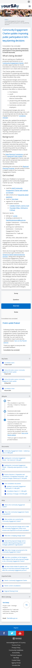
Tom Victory (6, 602)
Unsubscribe (16, 665)
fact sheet (15, 199)
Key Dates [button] (16, 359)
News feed (16, 306)
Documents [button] (16, 446)
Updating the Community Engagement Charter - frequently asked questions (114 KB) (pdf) (14, 467)
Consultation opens (9, 362)
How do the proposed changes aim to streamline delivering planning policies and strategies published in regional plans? (14, 543)
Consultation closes (9, 388)
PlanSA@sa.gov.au (12, 618)
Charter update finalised (11, 323)
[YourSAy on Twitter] (12, 633)
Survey (16, 293)
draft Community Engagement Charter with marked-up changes (17, 190)
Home (6, 19)
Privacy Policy (16, 648)
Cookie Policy (16, 660)
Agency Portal (16, 663)
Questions (16, 299)
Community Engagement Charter (13, 63)
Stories (16, 312)
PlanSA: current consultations (12, 586)
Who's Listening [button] (16, 597)
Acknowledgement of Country (16, 643)
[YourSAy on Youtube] (20, 633)
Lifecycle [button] (16, 396)
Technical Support (16, 655)
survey (15, 216)
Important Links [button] (16, 576)
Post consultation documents (13, 483)
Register (16, 628)
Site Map (16, 658)
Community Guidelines (16, 650)
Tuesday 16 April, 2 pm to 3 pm (19, 206)
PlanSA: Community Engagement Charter (15, 580)
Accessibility (16, 653)
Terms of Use (16, 645)
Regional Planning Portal (11, 591)
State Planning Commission (14, 154)
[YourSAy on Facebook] (4, 633)
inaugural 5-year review (14, 156)
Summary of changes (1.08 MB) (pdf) (17, 494)
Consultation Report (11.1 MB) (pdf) (17, 491)
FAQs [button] (16, 500)
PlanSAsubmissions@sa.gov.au (16, 220)
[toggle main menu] (29, 6)
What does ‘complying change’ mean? (15, 535)
